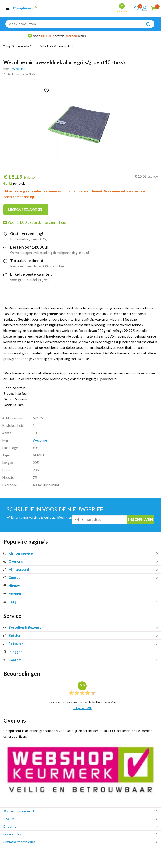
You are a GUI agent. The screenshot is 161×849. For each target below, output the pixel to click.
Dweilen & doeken (41, 46)
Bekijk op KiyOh (82, 708)
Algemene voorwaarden (19, 842)
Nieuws (11, 586)
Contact (12, 577)
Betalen (12, 635)
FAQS (10, 602)
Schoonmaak (20, 46)
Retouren (13, 643)
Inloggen (13, 652)
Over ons (13, 561)
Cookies (8, 819)
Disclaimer (10, 826)
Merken (12, 594)
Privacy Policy (12, 834)
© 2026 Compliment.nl (18, 811)
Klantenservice (18, 553)
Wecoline (19, 69)
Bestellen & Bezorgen (23, 627)
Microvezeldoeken (65, 46)
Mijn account (16, 569)
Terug (6, 46)
